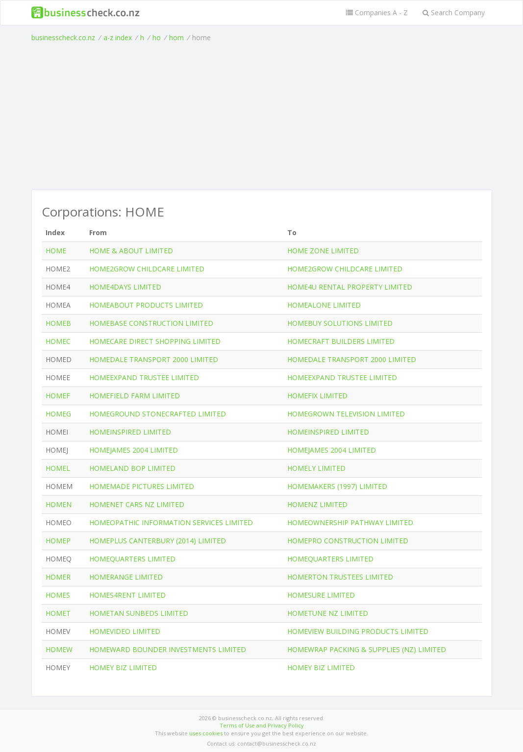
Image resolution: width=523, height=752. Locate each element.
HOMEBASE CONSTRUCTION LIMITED (151, 323)
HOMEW (59, 649)
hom (176, 37)
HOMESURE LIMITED (321, 595)
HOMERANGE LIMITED (126, 577)
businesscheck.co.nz (63, 37)
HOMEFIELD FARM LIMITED (134, 395)
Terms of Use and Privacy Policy (262, 725)
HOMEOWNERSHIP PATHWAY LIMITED (350, 522)
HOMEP (58, 540)
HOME (56, 250)
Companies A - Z (377, 12)
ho (156, 37)
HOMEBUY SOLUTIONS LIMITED (340, 323)
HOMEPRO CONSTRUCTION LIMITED (347, 540)
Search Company (454, 12)
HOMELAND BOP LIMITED (132, 468)
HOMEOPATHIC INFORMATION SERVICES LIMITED (171, 522)
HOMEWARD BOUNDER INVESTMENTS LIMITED (167, 649)
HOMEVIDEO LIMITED (124, 631)
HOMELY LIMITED (316, 468)
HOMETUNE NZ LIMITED (327, 613)
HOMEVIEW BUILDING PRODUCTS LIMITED (357, 631)
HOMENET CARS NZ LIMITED (136, 504)
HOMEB (58, 323)
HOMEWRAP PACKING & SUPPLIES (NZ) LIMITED (366, 649)
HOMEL (58, 468)
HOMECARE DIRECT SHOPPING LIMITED (155, 341)
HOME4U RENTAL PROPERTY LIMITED (349, 286)
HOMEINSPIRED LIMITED (130, 432)
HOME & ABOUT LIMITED (131, 250)
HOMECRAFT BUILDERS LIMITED (341, 341)
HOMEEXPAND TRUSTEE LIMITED (144, 377)
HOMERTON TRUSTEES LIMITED (340, 577)
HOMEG (58, 413)
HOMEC (58, 341)
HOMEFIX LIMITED (317, 395)
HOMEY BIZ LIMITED (123, 667)
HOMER (58, 577)
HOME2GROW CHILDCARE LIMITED (146, 268)
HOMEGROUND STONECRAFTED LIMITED (157, 413)
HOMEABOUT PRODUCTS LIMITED (146, 305)
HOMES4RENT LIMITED (127, 595)
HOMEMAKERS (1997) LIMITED (337, 486)
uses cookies (206, 733)
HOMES (58, 595)
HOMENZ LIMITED (317, 504)
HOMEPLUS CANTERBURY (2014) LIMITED (157, 540)
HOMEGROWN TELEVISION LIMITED (346, 413)
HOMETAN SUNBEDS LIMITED (138, 613)
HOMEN (59, 504)
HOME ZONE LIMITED (323, 250)
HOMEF (58, 395)
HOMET (58, 613)
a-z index (117, 37)
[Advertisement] (261, 116)
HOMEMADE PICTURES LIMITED (141, 486)
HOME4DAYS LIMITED (125, 286)
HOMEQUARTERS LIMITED (132, 558)
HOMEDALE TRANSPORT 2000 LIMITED (153, 359)
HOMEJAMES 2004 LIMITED (133, 450)
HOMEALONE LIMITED (324, 305)
